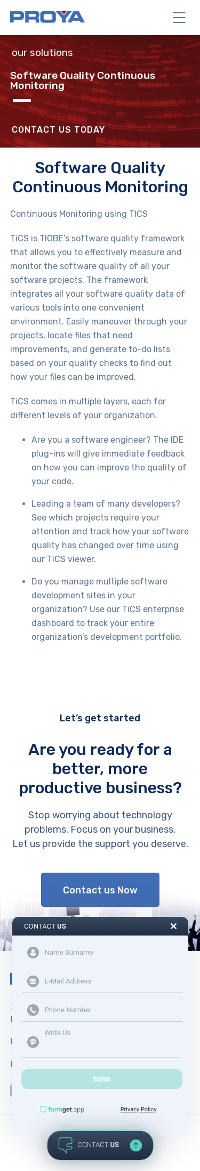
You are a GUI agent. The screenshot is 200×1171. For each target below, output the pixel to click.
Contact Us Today (58, 130)
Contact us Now (100, 890)
